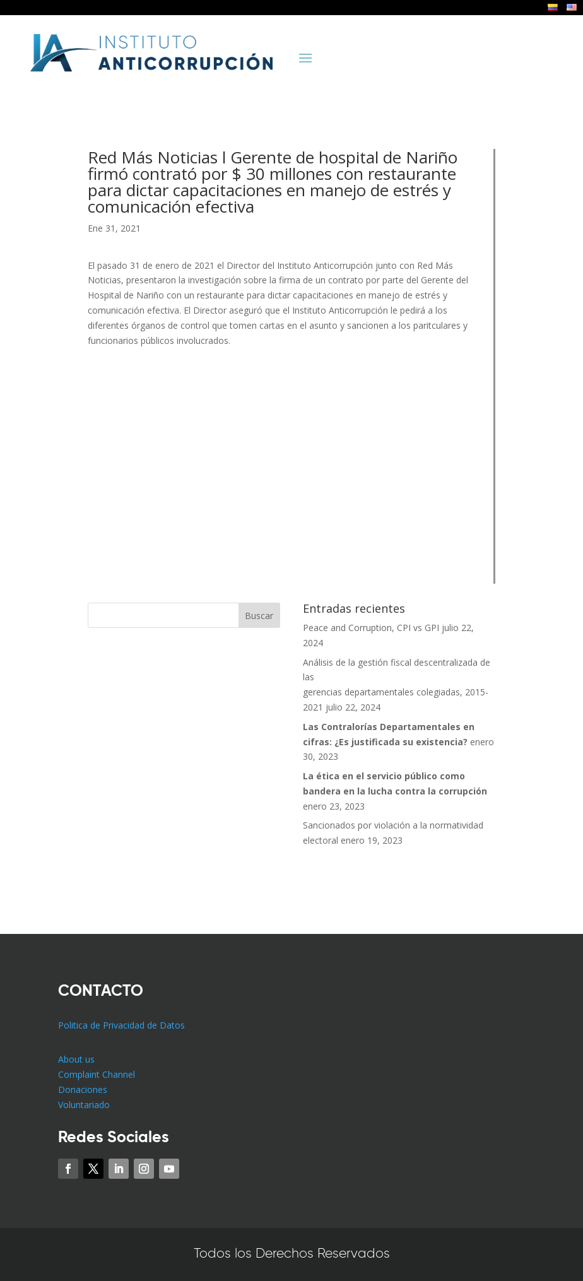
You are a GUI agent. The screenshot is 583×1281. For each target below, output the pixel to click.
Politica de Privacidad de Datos (121, 1025)
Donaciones (82, 1089)
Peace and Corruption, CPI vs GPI (371, 628)
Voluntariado (84, 1105)
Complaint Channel (96, 1074)
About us (76, 1059)
